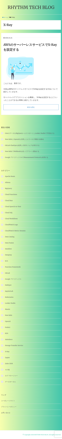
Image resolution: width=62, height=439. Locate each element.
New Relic (8, 315)
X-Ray (7, 352)
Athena (7, 182)
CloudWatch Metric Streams (15, 231)
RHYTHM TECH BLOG (31, 7)
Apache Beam (10, 176)
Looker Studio (10, 303)
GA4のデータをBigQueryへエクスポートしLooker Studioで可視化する (29, 133)
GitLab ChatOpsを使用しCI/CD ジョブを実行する (22, 145)
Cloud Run (9, 201)
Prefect (7, 327)
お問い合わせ (5, 413)
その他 (7, 370)
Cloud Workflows (11, 219)
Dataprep (8, 255)
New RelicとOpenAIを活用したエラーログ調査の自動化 (24, 139)
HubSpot (8, 285)
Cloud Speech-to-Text (13, 207)
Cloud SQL (9, 213)
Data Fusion (9, 243)
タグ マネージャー (11, 376)
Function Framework (13, 267)
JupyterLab (9, 291)
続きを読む (31, 107)
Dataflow (8, 249)
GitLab (7, 273)
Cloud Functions (11, 194)
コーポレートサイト (8, 401)
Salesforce (8, 339)
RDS (6, 333)
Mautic (7, 309)
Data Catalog (9, 237)
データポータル (10, 382)
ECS (6, 261)
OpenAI (8, 321)
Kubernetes (9, 297)
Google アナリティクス (13, 279)
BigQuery (8, 188)
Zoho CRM (9, 364)
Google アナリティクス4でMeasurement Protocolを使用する (26, 157)
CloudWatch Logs (11, 225)
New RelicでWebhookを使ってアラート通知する (22, 151)
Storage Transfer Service (14, 345)
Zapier (7, 358)
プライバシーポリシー (8, 407)
